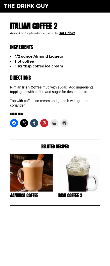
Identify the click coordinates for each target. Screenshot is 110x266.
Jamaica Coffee (24, 195)
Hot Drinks (67, 33)
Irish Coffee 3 (70, 195)
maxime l (61, 259)
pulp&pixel (61, 256)
